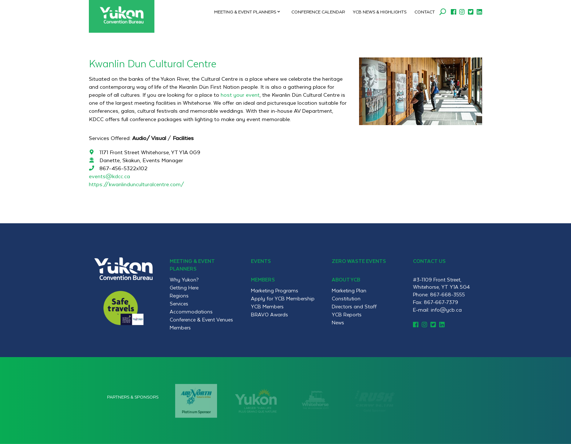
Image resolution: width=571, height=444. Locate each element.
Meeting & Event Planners (245, 11)
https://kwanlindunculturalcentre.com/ (136, 184)
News (338, 322)
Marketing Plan (349, 290)
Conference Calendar (318, 11)
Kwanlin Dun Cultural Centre (152, 63)
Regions (179, 295)
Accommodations (191, 311)
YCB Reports (347, 314)
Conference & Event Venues (201, 319)
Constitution (346, 298)
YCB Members (267, 306)
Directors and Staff (354, 306)
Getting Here (184, 287)
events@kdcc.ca (109, 176)
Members (180, 327)
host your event (240, 94)
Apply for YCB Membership (283, 298)
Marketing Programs (274, 290)
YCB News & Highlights (379, 11)
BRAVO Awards (269, 314)
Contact (424, 11)
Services (179, 303)
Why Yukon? (184, 279)
